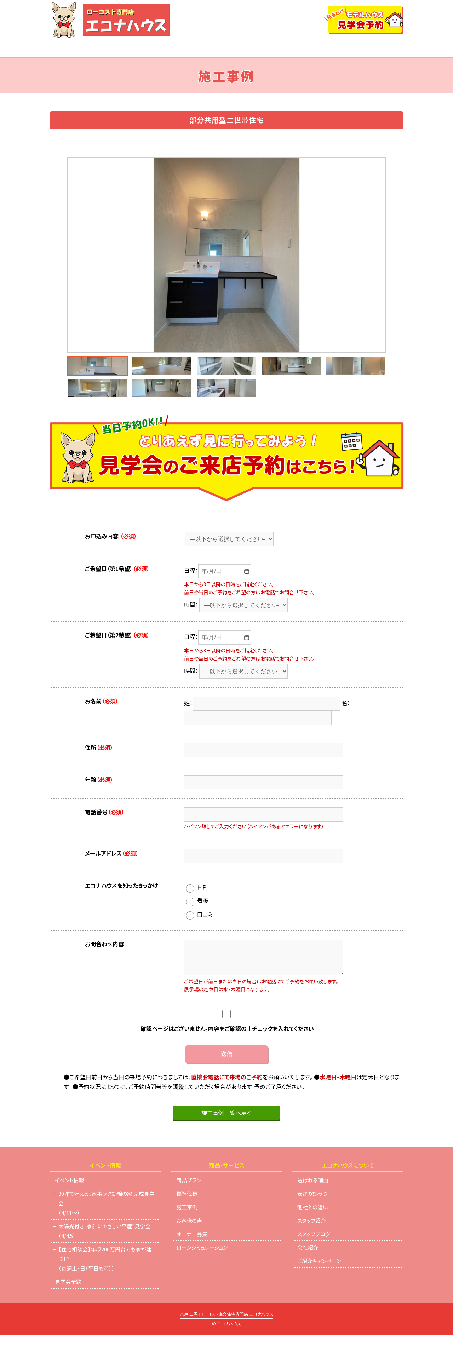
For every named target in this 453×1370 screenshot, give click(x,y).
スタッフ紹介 (311, 1255)
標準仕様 (186, 1228)
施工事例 (186, 1242)
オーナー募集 (191, 1269)
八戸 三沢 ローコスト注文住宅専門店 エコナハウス (226, 1349)
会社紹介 (391, 48)
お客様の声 (189, 1255)
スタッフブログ (313, 1269)
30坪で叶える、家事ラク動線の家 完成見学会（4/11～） (106, 1238)
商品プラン (150, 48)
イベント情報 (98, 48)
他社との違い (256, 48)
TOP (55, 48)
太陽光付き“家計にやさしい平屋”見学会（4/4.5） (104, 1265)
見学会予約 (68, 1316)
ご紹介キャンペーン (319, 1296)
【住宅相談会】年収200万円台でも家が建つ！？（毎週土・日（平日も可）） (104, 1293)
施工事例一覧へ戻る (226, 1147)
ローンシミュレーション (327, 48)
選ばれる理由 (201, 48)
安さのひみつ (312, 1228)
